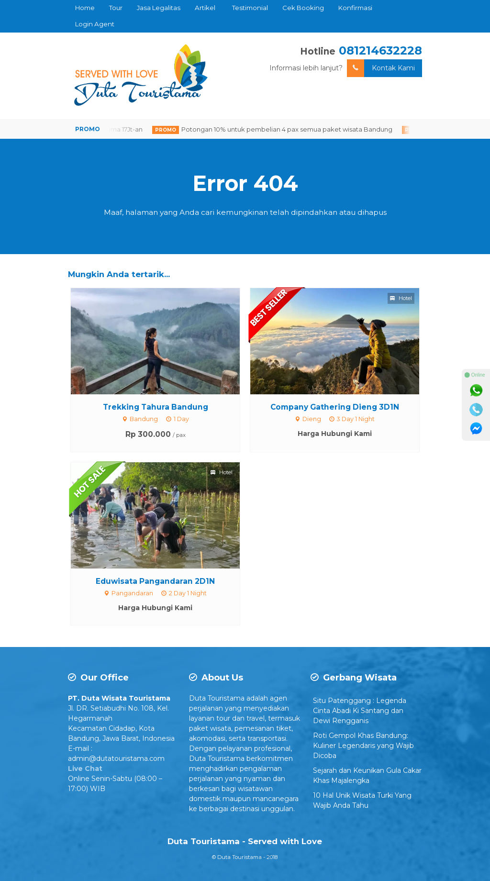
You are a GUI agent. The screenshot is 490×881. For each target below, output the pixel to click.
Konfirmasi (355, 7)
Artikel (205, 7)
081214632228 (380, 50)
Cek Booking (303, 7)
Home (85, 7)
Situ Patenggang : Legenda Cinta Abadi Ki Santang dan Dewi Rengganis (359, 710)
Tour (115, 7)
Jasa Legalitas (158, 7)
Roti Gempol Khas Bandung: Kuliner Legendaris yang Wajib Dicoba (363, 745)
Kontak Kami (381, 68)
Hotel (401, 298)
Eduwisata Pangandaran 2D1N (155, 581)
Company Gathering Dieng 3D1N (334, 407)
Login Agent (94, 24)
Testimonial (250, 7)
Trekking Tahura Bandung (155, 407)
